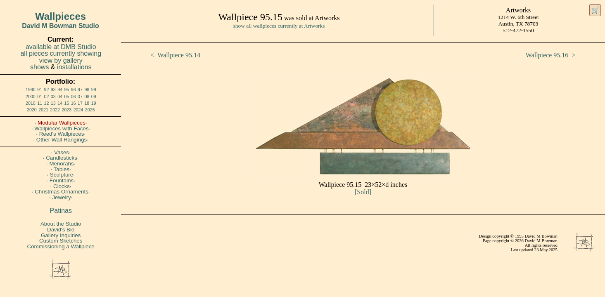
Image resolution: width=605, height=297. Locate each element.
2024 (78, 109)
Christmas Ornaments (61, 192)
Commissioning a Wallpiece (61, 246)
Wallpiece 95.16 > (551, 55)
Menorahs (61, 163)
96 (73, 89)
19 (93, 103)
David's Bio (60, 229)
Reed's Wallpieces (61, 134)
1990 (31, 89)
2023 (67, 109)
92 (46, 89)
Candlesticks (61, 158)
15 (66, 103)
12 (46, 103)
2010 (31, 103)
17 (80, 103)
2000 (31, 96)
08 (86, 96)
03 (53, 96)
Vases (61, 152)
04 (59, 96)
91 (39, 89)
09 (93, 96)
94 (59, 89)
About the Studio (60, 224)
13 (53, 103)
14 (59, 103)
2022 (55, 109)
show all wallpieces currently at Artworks (279, 26)
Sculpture (61, 175)
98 (86, 89)
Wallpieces (60, 16)
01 (39, 96)
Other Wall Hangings (61, 140)
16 (73, 103)
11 (39, 103)
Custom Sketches (60, 241)
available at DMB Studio (61, 46)
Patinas (61, 210)
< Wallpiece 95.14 (175, 55)
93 (53, 89)
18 (86, 103)
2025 (90, 109)
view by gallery (61, 60)
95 (66, 89)
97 (80, 89)
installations (74, 67)
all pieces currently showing (60, 53)
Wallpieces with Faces (61, 128)
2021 (43, 109)
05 (66, 96)
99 (93, 89)
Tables (62, 169)
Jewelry (61, 197)
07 (80, 96)
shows (39, 67)
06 (73, 96)
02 (46, 96)
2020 (32, 109)
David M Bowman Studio (60, 25)
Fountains (62, 180)
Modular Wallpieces (61, 123)
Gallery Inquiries (61, 235)
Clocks (61, 186)
